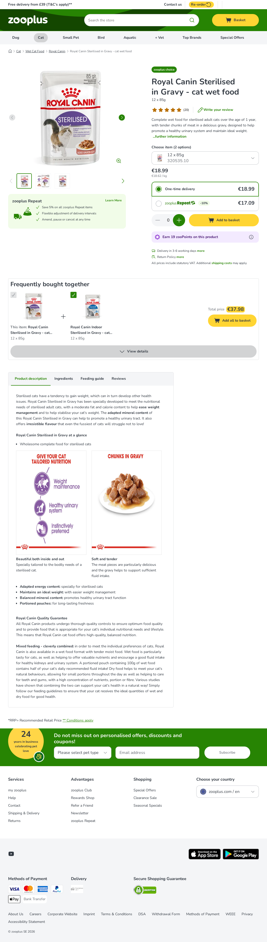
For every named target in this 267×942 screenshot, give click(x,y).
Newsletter (79, 813)
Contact (14, 805)
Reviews (119, 378)
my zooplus (17, 790)
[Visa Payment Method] (14, 890)
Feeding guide (92, 378)
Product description (31, 378)
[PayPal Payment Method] (57, 890)
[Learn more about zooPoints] (251, 237)
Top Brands (192, 37)
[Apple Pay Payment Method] (14, 900)
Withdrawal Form (166, 914)
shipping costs (222, 263)
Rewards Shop (82, 797)
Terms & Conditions (116, 914)
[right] (122, 117)
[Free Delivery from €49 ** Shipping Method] (77, 890)
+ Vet (159, 37)
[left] (12, 117)
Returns (14, 820)
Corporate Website (62, 914)
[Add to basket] (224, 220)
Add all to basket (235, 321)
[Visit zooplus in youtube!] (11, 854)
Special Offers (232, 37)
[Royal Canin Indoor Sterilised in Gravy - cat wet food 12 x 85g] (93, 306)
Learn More (113, 200)
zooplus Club (81, 790)
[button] (164, 70)
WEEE (230, 914)
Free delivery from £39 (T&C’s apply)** (40, 4)
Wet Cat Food (34, 51)
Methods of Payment (202, 914)
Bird (101, 37)
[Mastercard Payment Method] (28, 890)
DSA (142, 914)
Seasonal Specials (148, 805)
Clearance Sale (145, 797)
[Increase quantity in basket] (179, 220)
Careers (35, 914)
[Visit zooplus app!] (204, 858)
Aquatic (130, 37)
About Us (15, 914)
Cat (41, 37)
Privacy (247, 914)
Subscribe (227, 752)
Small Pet (71, 37)
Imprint (89, 914)
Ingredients (63, 378)
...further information (169, 136)
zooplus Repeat (83, 820)
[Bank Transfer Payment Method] (35, 899)
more (201, 251)
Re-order (201, 5)
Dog (15, 37)
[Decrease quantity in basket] (158, 220)
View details (133, 351)
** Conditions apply (78, 720)
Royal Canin (57, 51)
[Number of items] (168, 220)
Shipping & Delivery (23, 813)
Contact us (173, 4)
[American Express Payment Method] (43, 890)
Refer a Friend (82, 805)
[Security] (145, 891)
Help (12, 797)
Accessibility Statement (26, 921)
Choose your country (215, 779)
